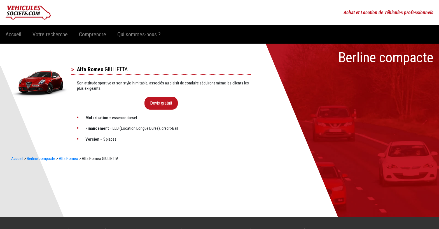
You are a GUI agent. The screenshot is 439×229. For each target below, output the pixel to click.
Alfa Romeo (90, 69)
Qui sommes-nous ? (139, 34)
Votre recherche (50, 34)
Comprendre (92, 34)
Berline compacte (41, 158)
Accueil (13, 34)
